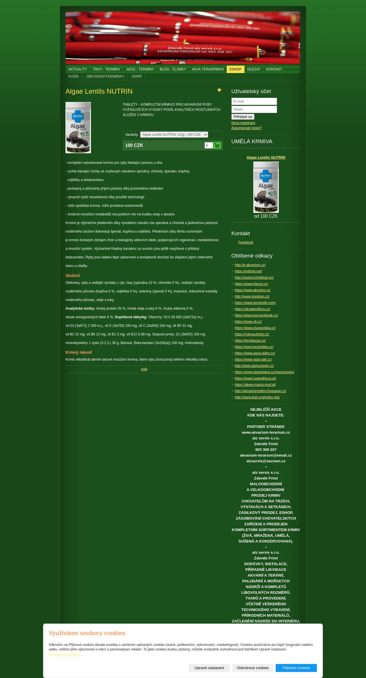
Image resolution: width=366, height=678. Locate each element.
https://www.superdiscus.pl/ (255, 378)
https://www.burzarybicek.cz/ (256, 315)
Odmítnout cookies (253, 668)
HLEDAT (253, 69)
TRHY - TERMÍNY (106, 69)
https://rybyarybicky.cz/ (252, 334)
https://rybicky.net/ (248, 271)
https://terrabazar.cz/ (250, 341)
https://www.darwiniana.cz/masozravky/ (265, 372)
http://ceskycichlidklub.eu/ (254, 278)
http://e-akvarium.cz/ (250, 265)
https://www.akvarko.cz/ (252, 290)
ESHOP (236, 69)
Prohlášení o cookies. (65, 655)
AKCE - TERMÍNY (140, 69)
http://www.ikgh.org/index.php (257, 397)
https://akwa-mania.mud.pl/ (255, 385)
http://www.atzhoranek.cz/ (254, 366)
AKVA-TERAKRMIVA (208, 69)
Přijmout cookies (297, 668)
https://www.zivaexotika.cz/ (255, 328)
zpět (144, 369)
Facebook (245, 242)
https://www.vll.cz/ (248, 322)
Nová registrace (243, 123)
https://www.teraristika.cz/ (254, 347)
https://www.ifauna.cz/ (251, 284)
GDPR (137, 76)
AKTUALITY (77, 69)
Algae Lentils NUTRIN (265, 157)
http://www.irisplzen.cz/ (252, 296)
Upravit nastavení (209, 668)
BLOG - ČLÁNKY (173, 69)
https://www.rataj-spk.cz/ (253, 359)
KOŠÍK (73, 76)
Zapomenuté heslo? (246, 128)
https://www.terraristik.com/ (255, 303)
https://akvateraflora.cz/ (252, 309)
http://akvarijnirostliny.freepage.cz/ (261, 391)
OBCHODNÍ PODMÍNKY (105, 76)
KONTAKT (274, 69)
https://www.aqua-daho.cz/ (255, 353)
